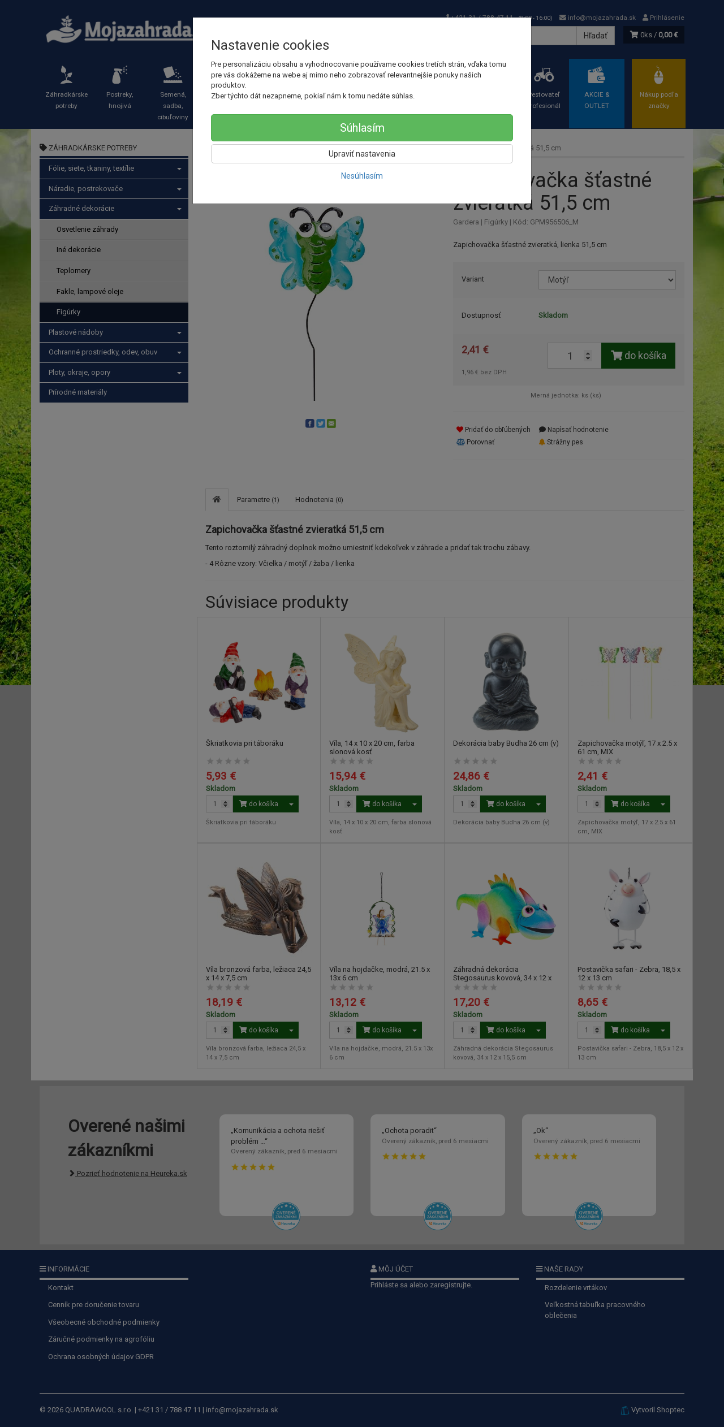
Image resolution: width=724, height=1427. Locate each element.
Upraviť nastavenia (362, 153)
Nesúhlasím (362, 175)
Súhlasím (362, 128)
